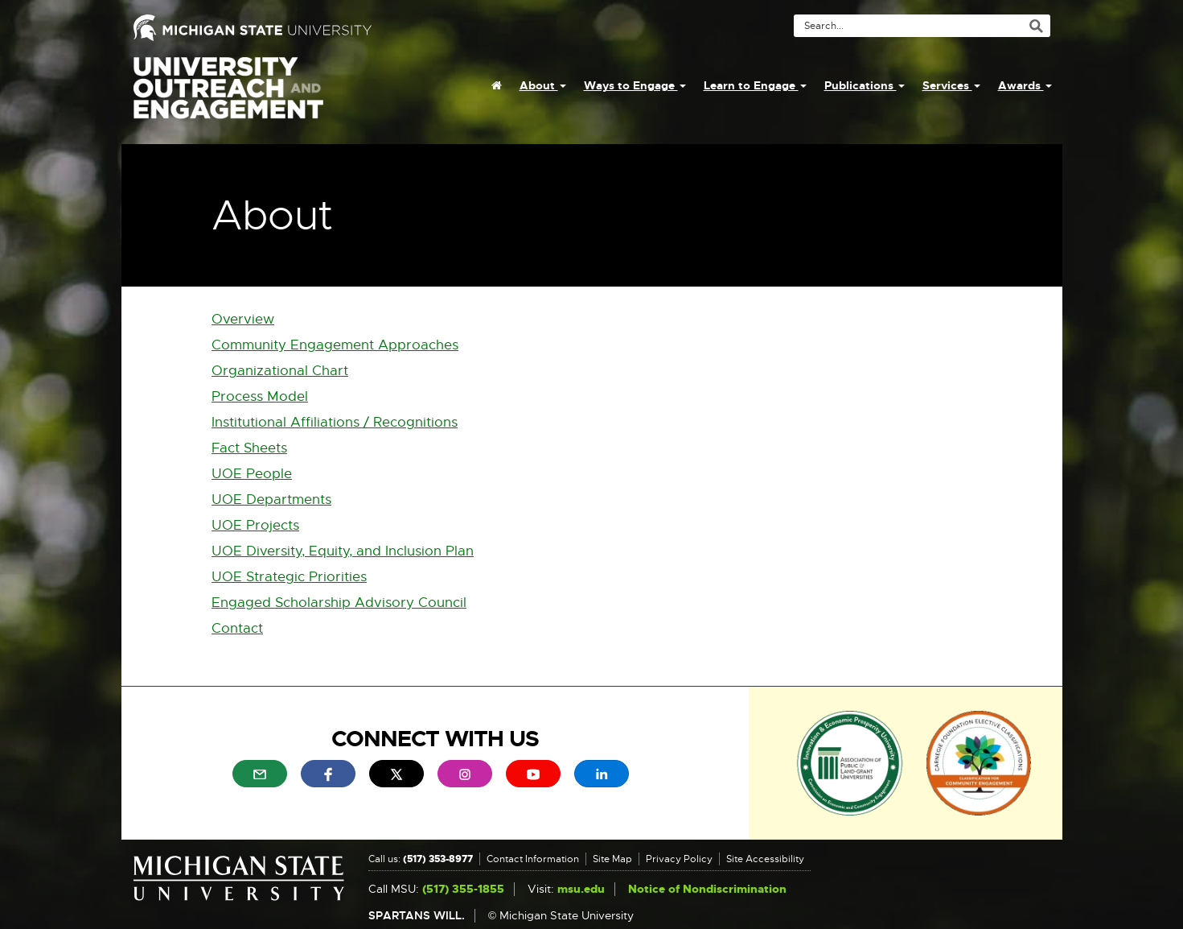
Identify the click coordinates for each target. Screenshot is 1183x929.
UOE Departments (271, 499)
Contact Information (533, 859)
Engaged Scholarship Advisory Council (339, 602)
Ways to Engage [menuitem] (635, 85)
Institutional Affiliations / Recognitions (335, 422)
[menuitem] (496, 85)
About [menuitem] (543, 85)
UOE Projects (255, 525)
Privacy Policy (679, 859)
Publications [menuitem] (864, 85)
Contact (237, 628)
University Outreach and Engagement (228, 96)
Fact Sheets (249, 448)
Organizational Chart (280, 370)
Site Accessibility (765, 859)
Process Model (260, 396)
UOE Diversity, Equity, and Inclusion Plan (343, 551)
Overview (243, 319)
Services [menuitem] (951, 85)
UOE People (252, 473)
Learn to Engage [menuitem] (755, 85)
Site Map (612, 859)
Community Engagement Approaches (335, 345)
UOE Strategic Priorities (289, 576)
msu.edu (581, 889)
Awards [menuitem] (1025, 85)
